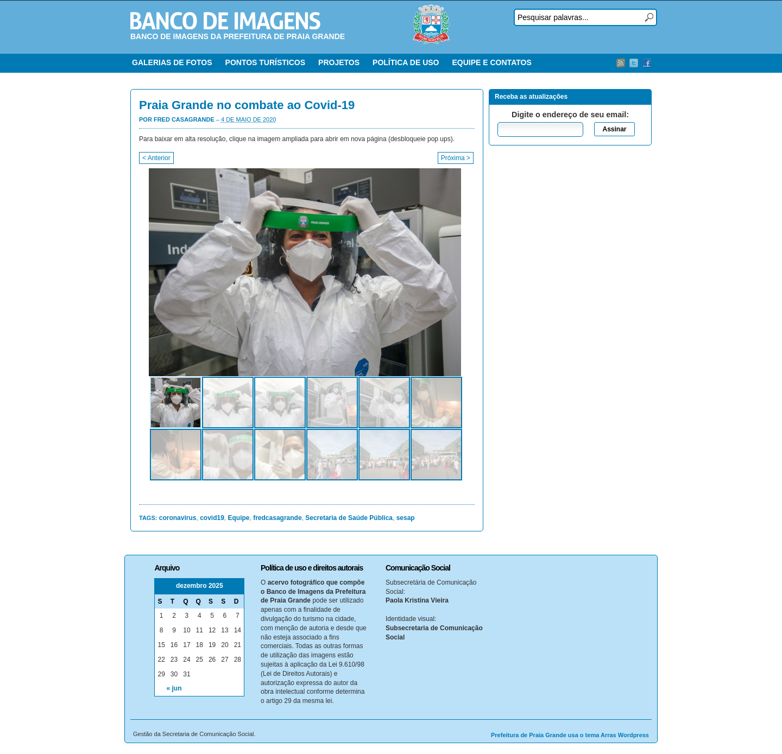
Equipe (239, 518)
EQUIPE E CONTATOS (491, 62)
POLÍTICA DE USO (406, 62)
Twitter (633, 63)
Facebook (646, 63)
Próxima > (455, 158)
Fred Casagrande (184, 119)
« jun (174, 688)
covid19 (212, 518)
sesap (405, 518)
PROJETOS (339, 62)
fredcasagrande (277, 518)
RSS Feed (620, 63)
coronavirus (178, 518)
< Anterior (156, 158)
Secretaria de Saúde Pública (349, 518)
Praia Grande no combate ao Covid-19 (247, 105)
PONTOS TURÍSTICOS (265, 62)
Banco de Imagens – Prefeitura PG (225, 20)
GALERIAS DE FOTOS (172, 62)
